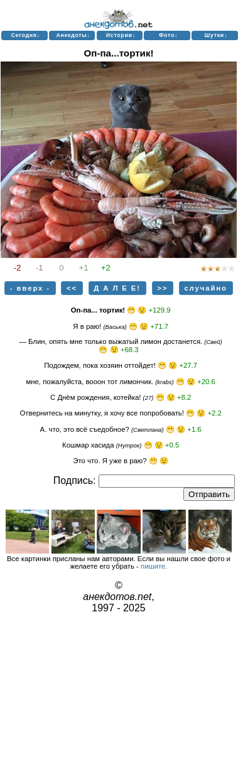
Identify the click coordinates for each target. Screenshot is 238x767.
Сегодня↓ (25, 35)
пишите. (154, 566)
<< (72, 288)
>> (162, 288)
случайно (205, 288)
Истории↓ (121, 35)
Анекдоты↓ (73, 35)
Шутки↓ (215, 35)
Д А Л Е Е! (117, 288)
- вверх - (30, 288)
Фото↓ (168, 35)
